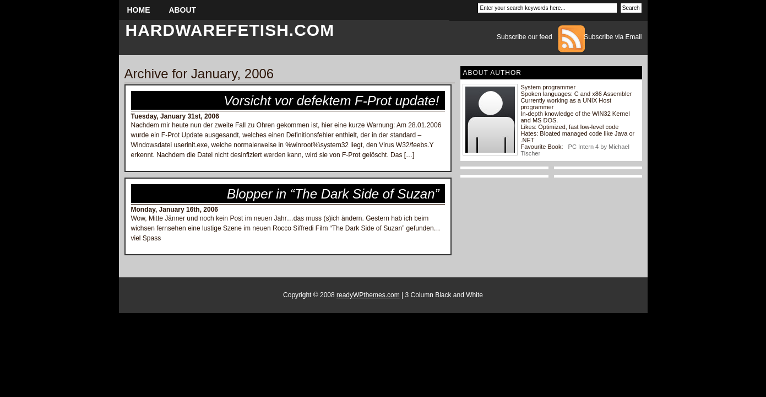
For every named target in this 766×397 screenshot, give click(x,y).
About (182, 10)
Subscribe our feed (524, 37)
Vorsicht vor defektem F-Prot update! (331, 100)
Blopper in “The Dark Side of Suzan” (333, 193)
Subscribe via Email (613, 37)
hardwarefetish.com (230, 30)
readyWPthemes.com (368, 295)
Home (138, 10)
